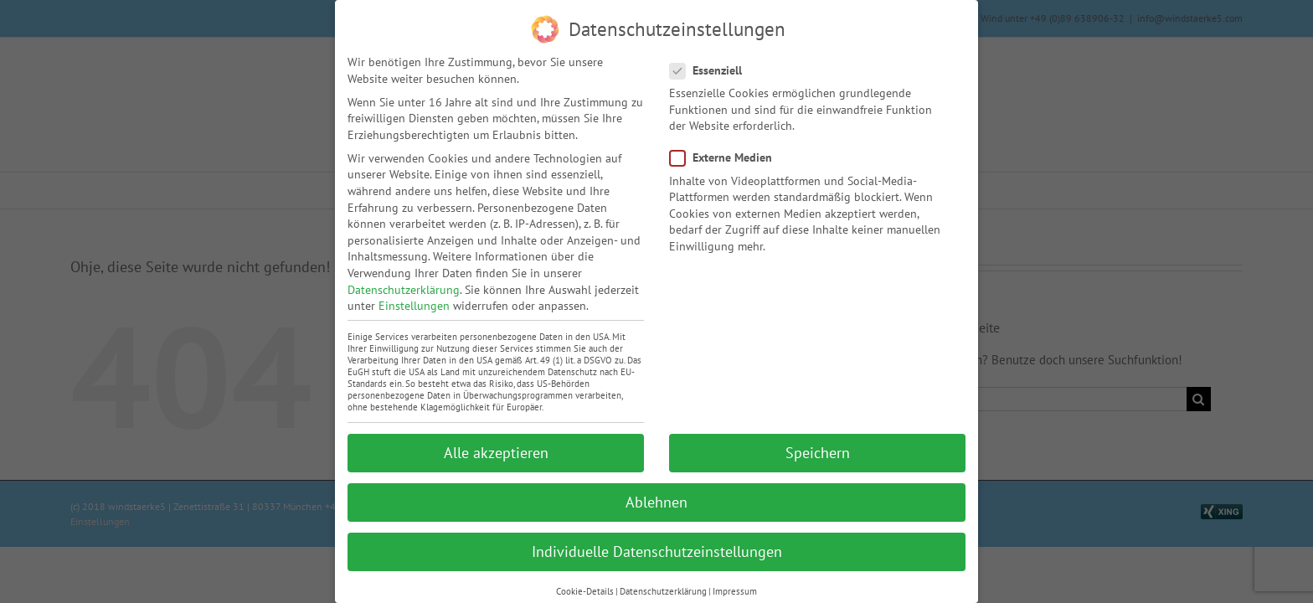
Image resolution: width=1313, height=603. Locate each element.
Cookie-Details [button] (585, 590)
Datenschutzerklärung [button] (663, 590)
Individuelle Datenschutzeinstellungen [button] (657, 550)
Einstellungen (414, 304)
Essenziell (712, 70)
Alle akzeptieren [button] (496, 451)
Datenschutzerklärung (404, 288)
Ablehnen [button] (656, 501)
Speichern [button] (817, 451)
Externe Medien (727, 157)
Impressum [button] (735, 590)
